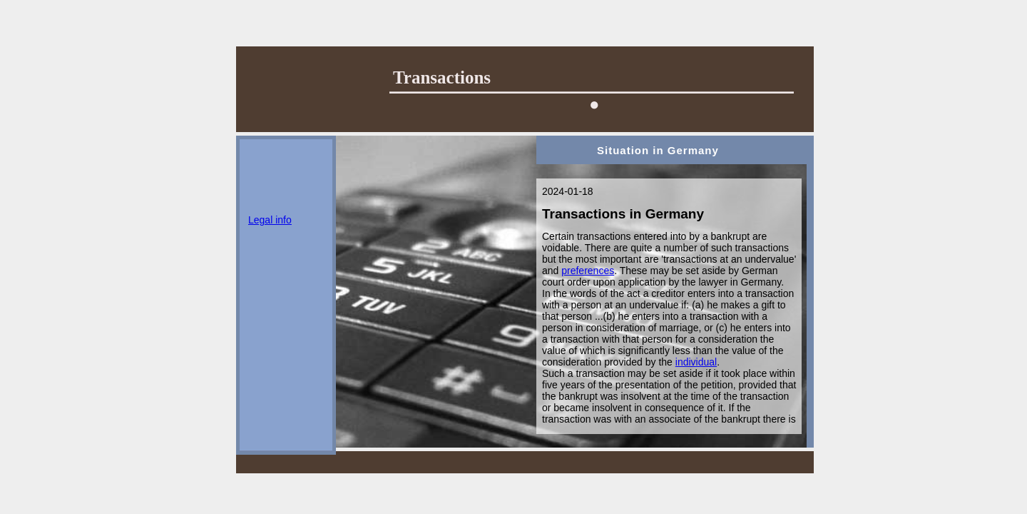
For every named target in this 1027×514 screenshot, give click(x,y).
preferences (587, 270)
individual (696, 362)
